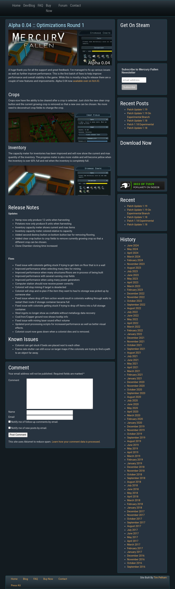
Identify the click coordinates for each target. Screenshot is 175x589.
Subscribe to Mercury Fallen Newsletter (140, 71)
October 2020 (134, 389)
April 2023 (132, 282)
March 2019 (133, 456)
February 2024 (135, 260)
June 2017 (133, 533)
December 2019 (135, 426)
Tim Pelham (160, 577)
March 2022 (133, 326)
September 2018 (136, 478)
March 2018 (133, 500)
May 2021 (132, 363)
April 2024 (132, 253)
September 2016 (136, 566)
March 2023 (133, 286)
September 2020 (136, 393)
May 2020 (132, 408)
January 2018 (134, 507)
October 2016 (134, 563)
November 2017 (136, 515)
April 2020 (132, 411)
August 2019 (134, 441)
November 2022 (136, 297)
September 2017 (136, 522)
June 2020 (133, 404)
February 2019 (135, 459)
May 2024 (132, 249)
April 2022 (132, 323)
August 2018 (134, 481)
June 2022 (133, 315)
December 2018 (135, 467)
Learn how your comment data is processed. (76, 441)
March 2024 (133, 256)
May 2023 (132, 278)
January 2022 (134, 334)
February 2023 (135, 289)
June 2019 (133, 445)
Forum (62, 5)
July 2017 (132, 530)
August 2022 (134, 308)
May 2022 (132, 319)
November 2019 (136, 430)
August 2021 (134, 352)
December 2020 (135, 382)
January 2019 (134, 463)
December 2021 (135, 337)
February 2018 (135, 504)
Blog (25, 579)
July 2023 (132, 271)
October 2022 (134, 301)
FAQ (40, 5)
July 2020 (132, 400)
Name (11, 411)
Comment (13, 380)
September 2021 (136, 349)
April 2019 (132, 452)
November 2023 (136, 264)
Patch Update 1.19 (137, 109)
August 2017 (134, 526)
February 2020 (135, 419)
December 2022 (135, 293)
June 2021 (133, 360)
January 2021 (134, 378)
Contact (75, 5)
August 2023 (134, 267)
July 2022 (132, 312)
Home (16, 5)
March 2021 (133, 371)
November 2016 (136, 559)
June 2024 (133, 245)
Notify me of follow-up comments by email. (34, 422)
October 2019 (134, 433)
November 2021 (136, 341)
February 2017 (135, 548)
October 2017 (134, 518)
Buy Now (49, 8)
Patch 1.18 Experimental (140, 124)
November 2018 (136, 470)
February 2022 (135, 330)
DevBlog (29, 5)
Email (11, 417)
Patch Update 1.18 (137, 120)
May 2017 (132, 537)
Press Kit (16, 585)
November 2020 (136, 385)
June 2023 (133, 275)
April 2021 (132, 367)
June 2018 (133, 489)
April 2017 (132, 541)
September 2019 (136, 437)
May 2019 (132, 448)
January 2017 (134, 552)
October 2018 (134, 474)
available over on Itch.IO (86, 81)
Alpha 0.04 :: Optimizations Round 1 (46, 25)
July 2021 (132, 356)
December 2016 (135, 555)
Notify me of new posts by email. (29, 428)
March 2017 (133, 544)
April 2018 (132, 496)
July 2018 (132, 485)
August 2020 (134, 397)
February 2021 (135, 374)
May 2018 (132, 493)
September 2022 (136, 304)
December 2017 (135, 511)
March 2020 (133, 415)
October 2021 (134, 345)
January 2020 (134, 422)
